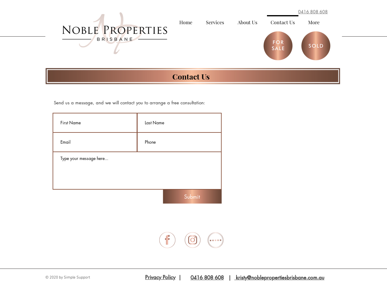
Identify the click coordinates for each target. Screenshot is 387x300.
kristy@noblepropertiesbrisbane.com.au (279, 277)
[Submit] (192, 197)
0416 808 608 (207, 277)
